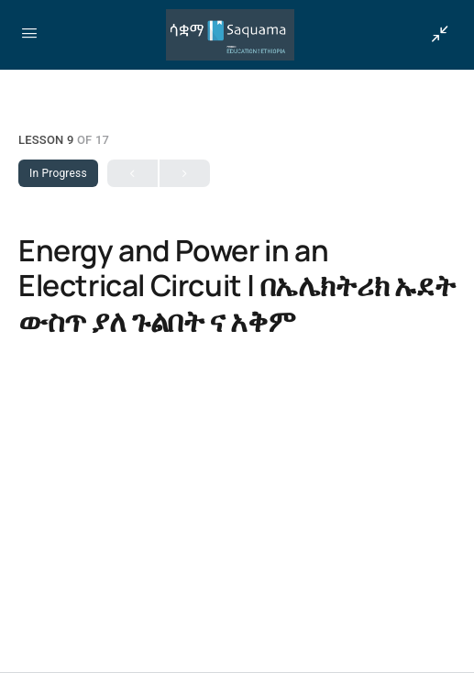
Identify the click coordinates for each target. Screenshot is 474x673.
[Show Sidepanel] (435, 35)
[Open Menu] (29, 33)
